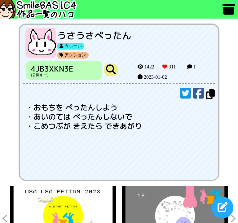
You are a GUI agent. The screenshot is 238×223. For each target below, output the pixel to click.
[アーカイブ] (229, 12)
